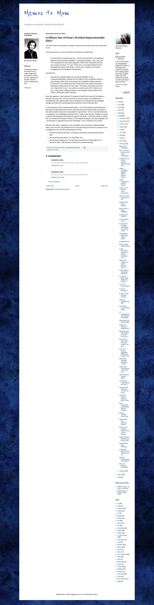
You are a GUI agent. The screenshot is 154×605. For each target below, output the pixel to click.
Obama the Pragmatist (123, 147)
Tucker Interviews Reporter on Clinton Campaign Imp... (123, 253)
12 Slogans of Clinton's (123, 215)
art (118, 503)
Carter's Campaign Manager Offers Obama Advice (123, 173)
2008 (119, 116)
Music (119, 549)
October (122, 124)
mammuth (80, 594)
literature (120, 544)
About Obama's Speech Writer (124, 376)
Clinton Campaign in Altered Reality (124, 182)
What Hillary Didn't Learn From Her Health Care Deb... (124, 342)
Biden (119, 506)
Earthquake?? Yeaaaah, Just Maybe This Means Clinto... (123, 227)
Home (77, 186)
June (121, 132)
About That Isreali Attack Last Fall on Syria (124, 369)
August (121, 127)
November (123, 121)
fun (118, 525)
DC (118, 513)
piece (60, 52)
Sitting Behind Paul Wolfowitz (123, 445)
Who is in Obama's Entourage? (123, 465)
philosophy (120, 562)
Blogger (95, 594)
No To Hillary (55, 149)
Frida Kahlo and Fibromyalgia (124, 321)
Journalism (120, 540)
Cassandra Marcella (121, 58)
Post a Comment (54, 182)
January (122, 471)
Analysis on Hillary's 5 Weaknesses (124, 326)
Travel (119, 576)
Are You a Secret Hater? (124, 285)
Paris (119, 559)
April (121, 138)
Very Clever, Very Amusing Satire (124, 307)
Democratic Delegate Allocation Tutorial (123, 361)
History (119, 533)
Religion (119, 569)
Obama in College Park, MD (124, 301)
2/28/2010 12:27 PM (57, 177)
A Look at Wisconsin (123, 290)
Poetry (119, 564)
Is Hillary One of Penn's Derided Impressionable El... (124, 162)
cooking (119, 511)
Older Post (104, 186)
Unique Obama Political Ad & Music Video (124, 438)
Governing (120, 528)
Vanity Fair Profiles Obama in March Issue (124, 397)
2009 (119, 113)
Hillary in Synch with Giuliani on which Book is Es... (124, 333)
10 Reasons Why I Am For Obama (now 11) (124, 452)
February (122, 144)
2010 (119, 110)
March (121, 141)
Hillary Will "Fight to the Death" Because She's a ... (124, 264)
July (120, 129)
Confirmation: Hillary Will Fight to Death (123, 236)
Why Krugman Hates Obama (124, 245)
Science (119, 571)
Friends (119, 523)
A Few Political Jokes (123, 220)
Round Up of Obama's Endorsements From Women (124, 430)
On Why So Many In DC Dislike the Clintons (123, 279)
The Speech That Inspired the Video (124, 382)
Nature (119, 552)
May (121, 135)
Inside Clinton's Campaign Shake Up (124, 271)
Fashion (119, 518)
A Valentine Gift (124, 241)
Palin (119, 557)
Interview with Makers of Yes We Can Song (124, 389)
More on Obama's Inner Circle (123, 414)
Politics (119, 566)
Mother (119, 547)
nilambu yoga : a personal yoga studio (122, 492)
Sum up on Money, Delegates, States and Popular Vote (124, 352)
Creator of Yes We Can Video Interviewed (123, 190)
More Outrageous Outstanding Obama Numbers (124, 406)
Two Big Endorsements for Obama (124, 459)
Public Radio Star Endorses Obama (123, 421)
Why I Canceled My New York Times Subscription (124, 153)
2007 (119, 474)
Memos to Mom (46, 12)
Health (119, 530)
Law (118, 542)
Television (120, 574)
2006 (119, 477)
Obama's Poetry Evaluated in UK (124, 197)
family (119, 516)
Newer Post (50, 186)
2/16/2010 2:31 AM (57, 165)
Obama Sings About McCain (123, 203)
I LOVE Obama (122, 535)
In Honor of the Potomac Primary (124, 295)
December (123, 118)
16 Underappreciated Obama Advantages (124, 315)
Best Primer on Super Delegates (124, 210)
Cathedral (120, 508)
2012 (119, 105)
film (118, 520)
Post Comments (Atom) (62, 189)
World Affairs (121, 579)
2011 (119, 107)
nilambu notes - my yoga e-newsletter (123, 487)
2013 (119, 102)
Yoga (119, 581)
